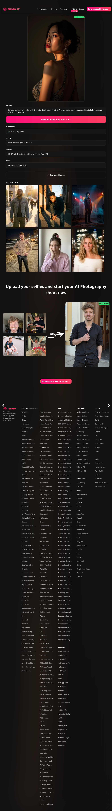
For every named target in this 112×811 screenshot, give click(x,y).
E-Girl (42, 722)
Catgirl (42, 726)
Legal (97, 451)
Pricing (74, 9)
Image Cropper (82, 420)
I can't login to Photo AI (67, 487)
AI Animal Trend (46, 667)
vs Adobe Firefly (64, 714)
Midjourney (81, 483)
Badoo (24, 616)
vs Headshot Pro (64, 663)
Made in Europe (46, 561)
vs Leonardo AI (63, 694)
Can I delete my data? (66, 471)
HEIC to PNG (81, 471)
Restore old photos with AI (68, 494)
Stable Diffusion (82, 534)
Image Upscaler (82, 443)
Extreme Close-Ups (28, 612)
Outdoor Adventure (29, 608)
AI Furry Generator (47, 432)
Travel (24, 436)
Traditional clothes (47, 510)
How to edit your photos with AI (70, 490)
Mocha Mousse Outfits (48, 428)
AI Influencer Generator (30, 514)
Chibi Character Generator (49, 498)
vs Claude (61, 718)
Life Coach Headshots (48, 459)
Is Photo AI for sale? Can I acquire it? (71, 549)
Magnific (80, 541)
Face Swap (80, 432)
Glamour (25, 475)
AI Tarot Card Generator (30, 549)
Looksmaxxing (27, 632)
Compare (61, 647)
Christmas (25, 596)
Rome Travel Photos (47, 420)
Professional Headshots (30, 534)
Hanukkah (44, 639)
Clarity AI (98, 479)
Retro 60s (25, 604)
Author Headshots (28, 577)
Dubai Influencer (46, 490)
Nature (24, 522)
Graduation (44, 620)
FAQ (59, 408)
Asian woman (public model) (20, 142)
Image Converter (83, 447)
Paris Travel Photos (29, 635)
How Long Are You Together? (50, 659)
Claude (79, 549)
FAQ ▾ (81, 9)
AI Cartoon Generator (29, 537)
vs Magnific (62, 710)
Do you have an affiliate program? (70, 545)
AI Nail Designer (46, 608)
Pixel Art (43, 686)
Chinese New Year (46, 651)
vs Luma (61, 675)
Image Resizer (82, 416)
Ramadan (43, 635)
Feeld (23, 463)
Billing (97, 447)
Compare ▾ (64, 9)
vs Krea (61, 690)
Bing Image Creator (84, 569)
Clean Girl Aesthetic (29, 467)
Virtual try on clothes (47, 494)
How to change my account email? (70, 581)
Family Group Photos (29, 490)
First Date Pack (45, 412)
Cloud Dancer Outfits (29, 545)
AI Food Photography (48, 604)
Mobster (25, 561)
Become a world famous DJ (50, 757)
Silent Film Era (45, 581)
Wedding (43, 714)
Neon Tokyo (44, 730)
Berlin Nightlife (45, 694)
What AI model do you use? (68, 447)
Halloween (44, 518)
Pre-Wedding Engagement (49, 749)
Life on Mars (44, 702)
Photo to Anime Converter (49, 506)
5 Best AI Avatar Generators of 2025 (71, 502)
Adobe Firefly (81, 545)
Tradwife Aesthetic (47, 698)
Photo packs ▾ (42, 9)
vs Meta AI (62, 745)
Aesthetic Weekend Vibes (31, 498)
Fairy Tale (43, 655)
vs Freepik (62, 686)
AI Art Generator (46, 741)
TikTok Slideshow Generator (50, 663)
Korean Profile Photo (29, 592)
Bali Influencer (45, 612)
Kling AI (79, 502)
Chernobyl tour (45, 690)
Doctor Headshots (46, 467)
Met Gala (25, 510)
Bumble (24, 432)
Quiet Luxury (26, 459)
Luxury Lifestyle (46, 451)
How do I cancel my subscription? (70, 412)
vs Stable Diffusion (65, 702)
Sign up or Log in (101, 428)
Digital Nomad (27, 585)
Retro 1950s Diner (46, 436)
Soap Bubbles (27, 553)
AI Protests (44, 773)
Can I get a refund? (65, 439)
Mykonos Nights (28, 447)
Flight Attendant (46, 600)
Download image (56, 175)
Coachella (43, 628)
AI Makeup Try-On (46, 706)
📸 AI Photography (16, 131)
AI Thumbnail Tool (46, 777)
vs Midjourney (63, 651)
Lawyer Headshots (47, 471)
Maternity (43, 753)
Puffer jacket (44, 439)
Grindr (42, 800)
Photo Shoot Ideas (102, 416)
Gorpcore (43, 537)
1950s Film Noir (45, 565)
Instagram (25, 424)
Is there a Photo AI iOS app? (68, 569)
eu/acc (97, 475)
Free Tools (81, 408)
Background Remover (85, 412)
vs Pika (60, 679)
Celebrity (25, 569)
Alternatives (81, 479)
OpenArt (80, 573)
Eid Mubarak (44, 643)
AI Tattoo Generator (47, 745)
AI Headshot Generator (85, 428)
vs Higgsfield (63, 683)
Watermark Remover (84, 424)
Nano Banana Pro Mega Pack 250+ (34, 451)
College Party (45, 737)
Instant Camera (27, 479)
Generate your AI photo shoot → (56, 381)
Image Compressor (84, 455)
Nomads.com (100, 467)
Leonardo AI (81, 526)
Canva (79, 565)
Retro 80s (43, 569)
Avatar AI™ (44, 483)
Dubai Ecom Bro (46, 487)
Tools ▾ (54, 9)
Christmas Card (45, 534)
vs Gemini (62, 659)
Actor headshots (46, 455)
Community (99, 424)
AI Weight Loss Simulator (49, 788)
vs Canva (61, 733)
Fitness (42, 616)
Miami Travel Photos (47, 424)
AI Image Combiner (84, 463)
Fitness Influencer (28, 518)
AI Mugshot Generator (48, 792)
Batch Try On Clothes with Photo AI (71, 518)
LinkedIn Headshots (29, 655)
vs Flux (60, 706)
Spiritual (25, 620)
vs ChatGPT (62, 655)
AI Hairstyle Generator (48, 781)
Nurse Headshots (46, 804)
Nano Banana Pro (28, 439)
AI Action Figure (46, 765)
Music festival (45, 624)
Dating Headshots (28, 443)
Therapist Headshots (29, 573)
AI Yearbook (44, 545)
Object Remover (82, 451)
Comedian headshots (48, 479)
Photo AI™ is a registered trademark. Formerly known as (9, 413)
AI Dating (25, 412)
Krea (78, 522)
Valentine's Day (45, 526)
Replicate (80, 557)
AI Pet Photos (45, 796)
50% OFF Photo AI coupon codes (70, 424)
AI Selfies (25, 502)
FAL (78, 553)
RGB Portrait (44, 718)
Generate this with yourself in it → (56, 119)
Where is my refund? (65, 557)
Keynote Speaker (28, 557)
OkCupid (25, 541)
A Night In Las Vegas (29, 639)
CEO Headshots (27, 647)
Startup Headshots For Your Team (34, 651)
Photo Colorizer (82, 436)
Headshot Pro (82, 494)
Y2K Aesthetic (45, 541)
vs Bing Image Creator (66, 737)
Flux (78, 537)
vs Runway (62, 667)
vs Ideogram (63, 698)
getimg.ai (80, 561)
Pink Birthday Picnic (47, 553)
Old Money (26, 628)
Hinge (24, 420)
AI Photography (27, 428)
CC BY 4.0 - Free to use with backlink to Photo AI (28, 154)
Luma (79, 506)
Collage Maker (82, 459)
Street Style (26, 506)
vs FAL (60, 722)
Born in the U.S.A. (46, 557)
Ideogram (80, 530)
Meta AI (79, 577)
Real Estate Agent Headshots (32, 581)
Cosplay (43, 549)
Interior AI (98, 463)
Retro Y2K (43, 577)
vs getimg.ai (62, 730)
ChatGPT (80, 487)
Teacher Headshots (47, 463)
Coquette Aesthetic (29, 667)
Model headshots (46, 475)
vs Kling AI (62, 671)
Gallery (97, 420)
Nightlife (25, 624)
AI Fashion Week (46, 710)
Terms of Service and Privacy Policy (9, 419)
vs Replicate (62, 726)
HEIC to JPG (81, 467)
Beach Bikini (26, 530)
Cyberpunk (44, 514)
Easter (42, 530)
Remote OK (99, 471)
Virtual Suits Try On (29, 588)
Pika (78, 510)
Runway (79, 498)
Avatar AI (5, 417)
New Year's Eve (27, 565)
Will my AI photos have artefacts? (70, 600)
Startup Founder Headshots (32, 455)
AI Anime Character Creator (50, 502)
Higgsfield (80, 514)
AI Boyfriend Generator (30, 663)
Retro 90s (25, 600)
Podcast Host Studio (29, 471)
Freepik (79, 518)
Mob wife (43, 443)
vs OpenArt (62, 741)
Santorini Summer (46, 596)
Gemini (79, 490)
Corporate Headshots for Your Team (53, 761)
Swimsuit (25, 483)
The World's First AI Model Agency (52, 733)
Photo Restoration (83, 439)
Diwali (42, 522)
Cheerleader (44, 447)
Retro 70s (43, 573)
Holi (41, 632)
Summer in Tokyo (46, 585)
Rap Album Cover (28, 643)
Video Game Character (48, 671)
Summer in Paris (46, 588)
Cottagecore (26, 671)
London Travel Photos (48, 416)
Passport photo (45, 769)
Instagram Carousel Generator (33, 526)
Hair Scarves (44, 592)
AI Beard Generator (47, 784)
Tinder (24, 416)
